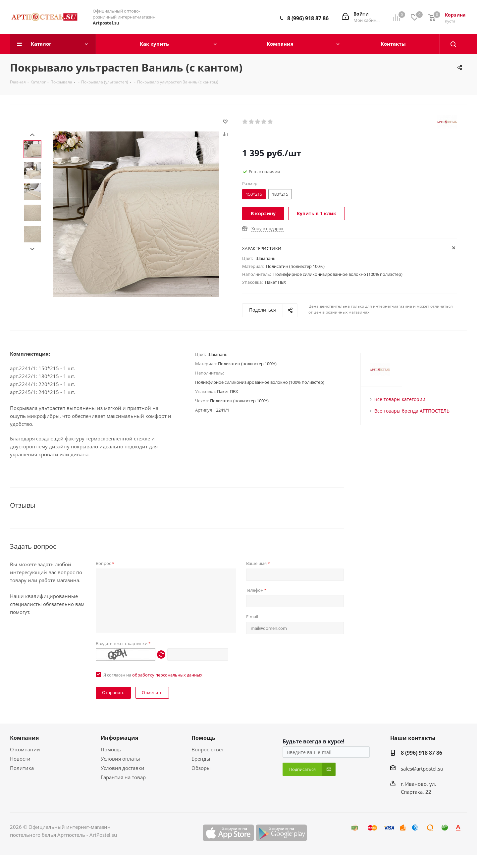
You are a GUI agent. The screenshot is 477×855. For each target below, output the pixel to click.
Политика (22, 768)
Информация (119, 737)
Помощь (111, 749)
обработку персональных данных (167, 675)
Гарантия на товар (123, 777)
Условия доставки (122, 768)
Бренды (200, 758)
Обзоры (201, 768)
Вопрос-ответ (207, 749)
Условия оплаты (120, 758)
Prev (32, 134)
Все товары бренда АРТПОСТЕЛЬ (412, 411)
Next (32, 249)
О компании (25, 749)
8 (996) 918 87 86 (308, 18)
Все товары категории (399, 399)
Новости (20, 758)
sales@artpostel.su (422, 768)
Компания (24, 737)
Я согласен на (152, 675)
